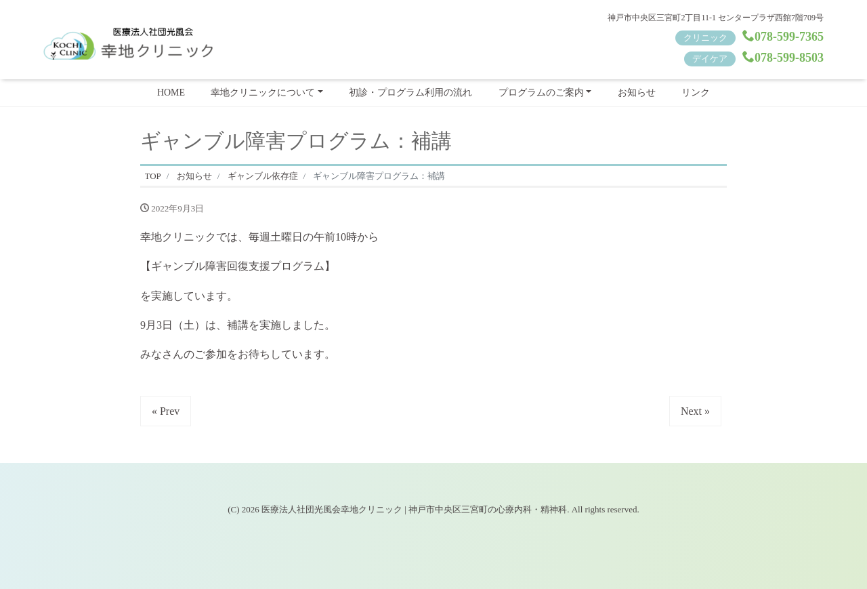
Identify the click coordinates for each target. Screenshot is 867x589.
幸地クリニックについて (263, 92)
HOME (171, 92)
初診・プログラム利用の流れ (410, 92)
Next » (695, 411)
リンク (695, 92)
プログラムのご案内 (541, 92)
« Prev (165, 411)
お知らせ (637, 92)
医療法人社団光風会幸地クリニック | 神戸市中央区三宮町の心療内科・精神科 (414, 509)
